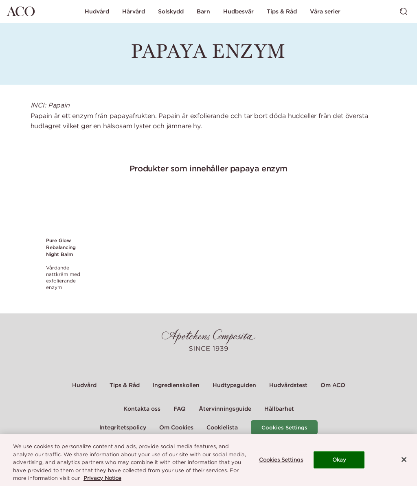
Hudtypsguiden (234, 385)
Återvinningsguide (225, 408)
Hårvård (133, 11)
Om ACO (332, 385)
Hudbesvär (238, 11)
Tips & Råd (282, 11)
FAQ (179, 408)
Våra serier (325, 11)
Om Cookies (176, 427)
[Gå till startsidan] (21, 11)
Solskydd (171, 11)
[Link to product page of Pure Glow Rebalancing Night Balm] (63, 210)
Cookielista (222, 427)
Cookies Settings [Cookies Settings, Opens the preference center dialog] (281, 460)
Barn (203, 11)
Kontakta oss (141, 408)
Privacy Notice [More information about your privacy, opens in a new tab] (102, 478)
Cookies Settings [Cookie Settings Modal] (284, 427)
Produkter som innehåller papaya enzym (208, 168)
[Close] (404, 460)
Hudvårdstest (288, 385)
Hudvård (97, 11)
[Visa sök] (403, 11)
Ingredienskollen (176, 385)
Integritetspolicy (122, 427)
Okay (339, 460)
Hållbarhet (279, 408)
